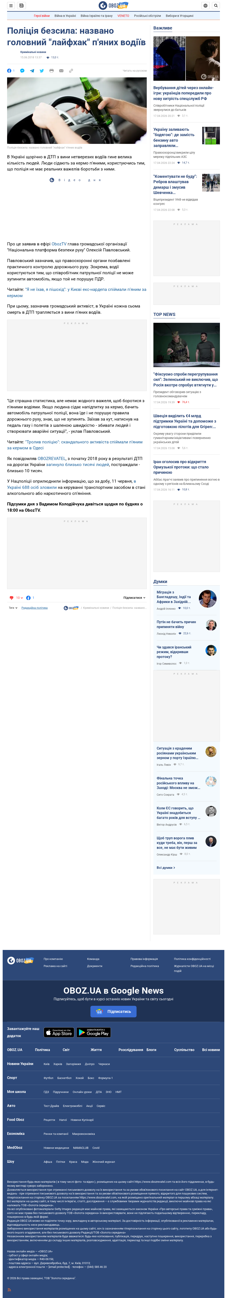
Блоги (151, 1050)
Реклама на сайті (55, 966)
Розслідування (131, 1050)
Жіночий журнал (103, 1161)
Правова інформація (144, 959)
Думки (160, 581)
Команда (93, 959)
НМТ (118, 1092)
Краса (73, 1161)
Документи (94, 966)
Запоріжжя (73, 1064)
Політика (42, 1050)
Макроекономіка (83, 1134)
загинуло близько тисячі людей (77, 464)
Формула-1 (105, 1078)
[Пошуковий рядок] (216, 5)
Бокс (91, 1078)
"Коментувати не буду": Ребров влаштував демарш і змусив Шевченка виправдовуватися (175, 184)
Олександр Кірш (167, 854)
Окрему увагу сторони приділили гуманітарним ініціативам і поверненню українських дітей (182, 438)
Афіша (48, 1161)
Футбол (48, 1078)
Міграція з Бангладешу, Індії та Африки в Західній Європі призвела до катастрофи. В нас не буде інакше (174, 597)
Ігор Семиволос (166, 663)
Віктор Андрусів (167, 824)
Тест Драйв (51, 1106)
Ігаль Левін (164, 764)
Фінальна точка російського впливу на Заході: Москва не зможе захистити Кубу (178, 783)
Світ (66, 1050)
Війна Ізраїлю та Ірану (97, 16)
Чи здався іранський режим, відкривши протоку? (174, 652)
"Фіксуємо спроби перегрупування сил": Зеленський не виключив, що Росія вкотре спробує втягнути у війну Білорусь (185, 380)
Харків (57, 1064)
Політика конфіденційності (192, 959)
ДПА (99, 1092)
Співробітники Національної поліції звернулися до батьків (178, 108)
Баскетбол (64, 1078)
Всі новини (211, 1050)
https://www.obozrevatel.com (153, 1181)
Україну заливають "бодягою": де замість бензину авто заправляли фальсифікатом (173, 137)
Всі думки (164, 868)
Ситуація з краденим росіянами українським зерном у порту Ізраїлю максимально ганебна (176, 753)
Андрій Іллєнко (166, 608)
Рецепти (49, 1120)
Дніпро (89, 1064)
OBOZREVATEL (52, 458)
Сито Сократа (165, 794)
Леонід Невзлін (166, 633)
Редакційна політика (35, 607)
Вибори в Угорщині (179, 16)
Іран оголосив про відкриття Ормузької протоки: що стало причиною (181, 467)
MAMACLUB (80, 1147)
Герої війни (42, 16)
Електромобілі (72, 1106)
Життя (96, 1050)
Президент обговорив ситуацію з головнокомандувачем (177, 394)
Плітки (60, 1161)
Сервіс (101, 1106)
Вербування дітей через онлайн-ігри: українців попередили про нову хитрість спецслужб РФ (183, 93)
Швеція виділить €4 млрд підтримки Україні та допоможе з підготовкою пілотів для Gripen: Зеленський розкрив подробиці (184, 421)
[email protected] (59, 1267)
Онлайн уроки (82, 1092)
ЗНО (109, 1092)
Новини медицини (56, 1147)
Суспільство (184, 1050)
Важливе (162, 28)
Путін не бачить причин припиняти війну (176, 624)
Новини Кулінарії (82, 1120)
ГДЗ (46, 1092)
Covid (95, 1147)
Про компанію (53, 959)
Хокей (80, 1078)
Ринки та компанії (56, 1134)
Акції (89, 1106)
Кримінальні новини (33, 52)
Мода (84, 1161)
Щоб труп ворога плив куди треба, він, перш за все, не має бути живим (177, 843)
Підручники (61, 1092)
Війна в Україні (65, 16)
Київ (46, 1064)
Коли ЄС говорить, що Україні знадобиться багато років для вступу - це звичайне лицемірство (178, 813)
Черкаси (104, 1064)
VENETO (123, 16)
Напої (63, 1120)
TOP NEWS (164, 314)
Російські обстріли (147, 16)
